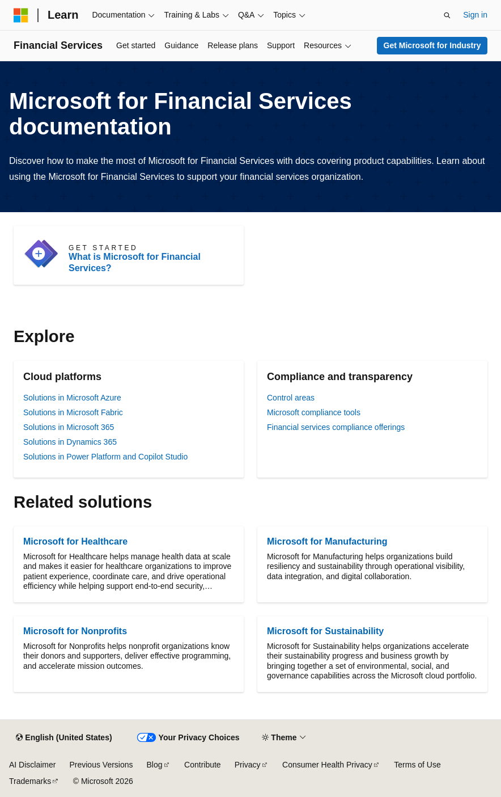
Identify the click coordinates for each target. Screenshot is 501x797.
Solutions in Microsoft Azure (72, 397)
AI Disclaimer (32, 764)
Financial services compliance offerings (336, 427)
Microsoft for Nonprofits (75, 631)
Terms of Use (417, 764)
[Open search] (447, 15)
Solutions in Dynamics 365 (70, 441)
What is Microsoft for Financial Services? (135, 262)
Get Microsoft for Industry (432, 45)
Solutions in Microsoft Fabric (73, 412)
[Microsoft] (21, 15)
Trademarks (30, 781)
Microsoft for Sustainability (325, 631)
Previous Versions (101, 764)
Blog (155, 764)
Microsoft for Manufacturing (327, 541)
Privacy (248, 764)
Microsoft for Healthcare (75, 541)
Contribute (202, 764)
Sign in (475, 14)
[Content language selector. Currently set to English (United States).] (63, 738)
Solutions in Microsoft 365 (68, 427)
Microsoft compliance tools (313, 412)
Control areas (291, 397)
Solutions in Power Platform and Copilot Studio (105, 456)
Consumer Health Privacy (327, 764)
